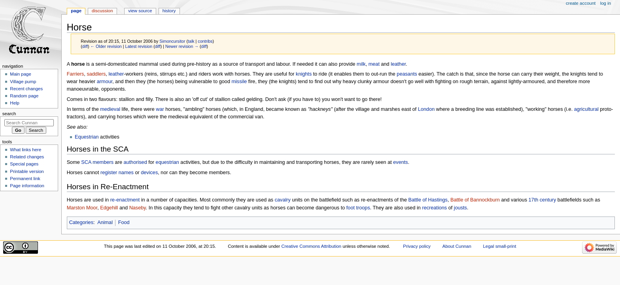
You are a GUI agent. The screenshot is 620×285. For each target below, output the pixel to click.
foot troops (358, 208)
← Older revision (105, 46)
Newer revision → (181, 46)
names (126, 172)
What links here (25, 149)
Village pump (23, 81)
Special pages (24, 164)
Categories (81, 222)
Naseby (137, 208)
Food (124, 222)
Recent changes (26, 88)
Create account (580, 3)
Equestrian (87, 137)
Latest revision (138, 46)
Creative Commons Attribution (311, 246)
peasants (407, 74)
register (108, 172)
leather (398, 64)
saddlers (96, 74)
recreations (434, 208)
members (103, 162)
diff (85, 46)
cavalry (283, 200)
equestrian (167, 162)
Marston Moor (82, 208)
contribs (205, 41)
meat (374, 64)
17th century (542, 200)
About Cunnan (456, 246)
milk (361, 64)
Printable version (26, 171)
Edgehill (109, 208)
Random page (24, 95)
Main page (20, 74)
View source (140, 10)
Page (76, 10)
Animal (105, 222)
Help (14, 103)
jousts (460, 208)
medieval (110, 109)
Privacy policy (417, 246)
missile (239, 81)
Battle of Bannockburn (475, 200)
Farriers (75, 74)
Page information (27, 185)
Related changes (27, 156)
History (169, 10)
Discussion (102, 10)
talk (191, 41)
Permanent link (25, 178)
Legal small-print (499, 246)
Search (9, 113)
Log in (605, 3)
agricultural (586, 109)
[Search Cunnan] (29, 122)
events (400, 162)
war (160, 109)
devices (149, 172)
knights (304, 74)
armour (105, 81)
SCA (86, 162)
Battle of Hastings (428, 200)
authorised (135, 162)
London (426, 109)
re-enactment (125, 200)
